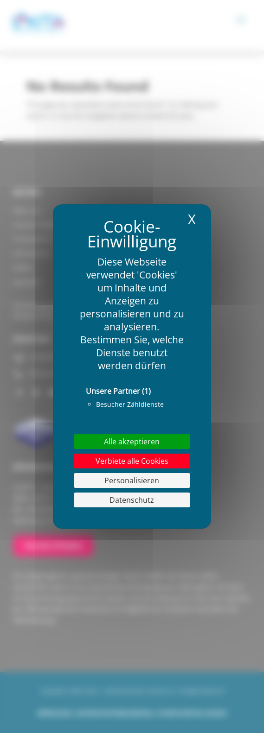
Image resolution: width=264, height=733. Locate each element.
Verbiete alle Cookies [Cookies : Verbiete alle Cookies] (132, 461)
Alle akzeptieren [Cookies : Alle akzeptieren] (132, 441)
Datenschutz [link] (131, 500)
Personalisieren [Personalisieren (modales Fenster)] (131, 480)
